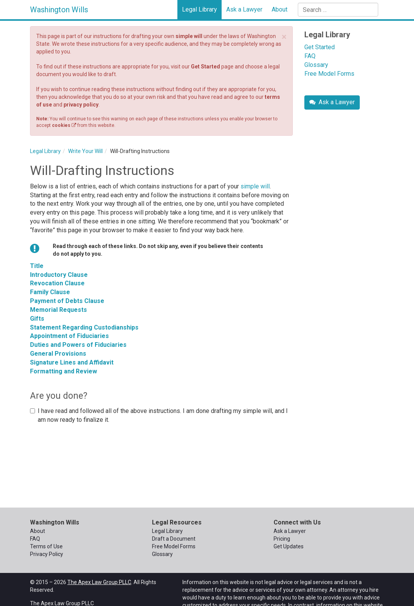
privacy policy (80, 105)
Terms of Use (46, 546)
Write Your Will (85, 151)
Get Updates (289, 546)
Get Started (205, 66)
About (279, 9)
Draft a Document (173, 539)
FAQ (310, 56)
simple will (188, 36)
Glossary (316, 64)
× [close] (284, 37)
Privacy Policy (46, 554)
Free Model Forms (329, 73)
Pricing (282, 539)
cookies (64, 125)
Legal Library (199, 9)
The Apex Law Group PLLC (99, 582)
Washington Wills (59, 9)
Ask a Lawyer (244, 9)
